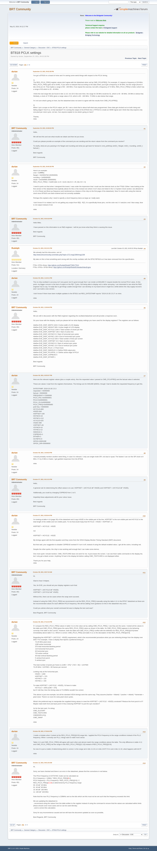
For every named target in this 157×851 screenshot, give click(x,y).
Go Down (13, 65)
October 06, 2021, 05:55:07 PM (42, 375)
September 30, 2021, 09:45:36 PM (43, 166)
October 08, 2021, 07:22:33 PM (42, 622)
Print (144, 65)
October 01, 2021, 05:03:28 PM (42, 218)
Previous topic (131, 58)
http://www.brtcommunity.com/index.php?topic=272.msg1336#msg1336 (59, 255)
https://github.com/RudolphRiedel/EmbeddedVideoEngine (72, 267)
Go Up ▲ (146, 848)
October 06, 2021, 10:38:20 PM (42, 452)
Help (130, 848)
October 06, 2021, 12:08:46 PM (42, 307)
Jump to (115, 834)
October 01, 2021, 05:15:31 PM (42, 248)
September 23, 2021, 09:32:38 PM (43, 71)
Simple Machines (24, 848)
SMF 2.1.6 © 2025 (13, 848)
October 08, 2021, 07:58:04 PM (42, 731)
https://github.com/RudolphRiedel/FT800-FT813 (63, 265)
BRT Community (20, 9)
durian (15, 72)
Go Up (12, 825)
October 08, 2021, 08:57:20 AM (42, 572)
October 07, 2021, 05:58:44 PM (42, 515)
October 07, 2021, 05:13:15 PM (42, 479)
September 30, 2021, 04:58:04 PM (43, 128)
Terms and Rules (138, 848)
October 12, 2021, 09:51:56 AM (42, 762)
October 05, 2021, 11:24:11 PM (42, 278)
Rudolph (16, 248)
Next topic (142, 58)
